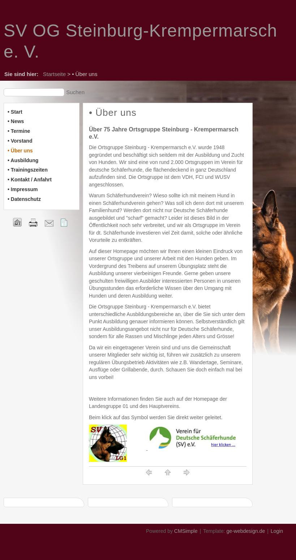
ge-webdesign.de (246, 531)
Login (277, 531)
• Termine (19, 131)
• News (16, 121)
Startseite (54, 74)
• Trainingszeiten (28, 170)
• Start (15, 112)
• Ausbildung (23, 160)
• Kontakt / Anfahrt (30, 179)
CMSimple (186, 531)
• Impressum (23, 189)
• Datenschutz (24, 199)
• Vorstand (20, 141)
